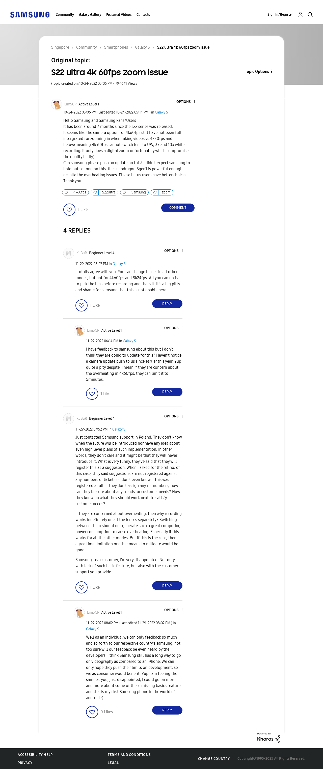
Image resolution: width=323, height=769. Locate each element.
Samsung (138, 192)
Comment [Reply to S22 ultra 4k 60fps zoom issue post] (177, 208)
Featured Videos (118, 15)
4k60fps (79, 192)
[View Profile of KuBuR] (81, 253)
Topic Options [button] (257, 71)
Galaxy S (161, 112)
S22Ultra (108, 192)
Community (65, 15)
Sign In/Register (280, 14)
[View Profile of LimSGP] (70, 104)
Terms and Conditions (129, 755)
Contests (143, 15)
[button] (186, 102)
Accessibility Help (35, 755)
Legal (113, 763)
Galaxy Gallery (90, 15)
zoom (166, 192)
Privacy (25, 763)
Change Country (214, 759)
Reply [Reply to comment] (167, 304)
